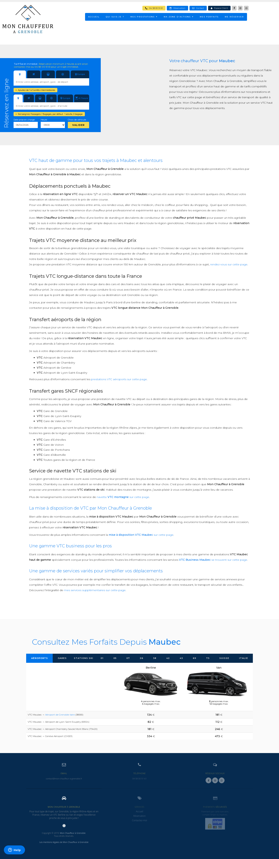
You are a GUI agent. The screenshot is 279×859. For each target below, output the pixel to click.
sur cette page (141, 535)
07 (128, 658)
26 (141, 658)
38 (154, 658)
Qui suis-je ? (115, 16)
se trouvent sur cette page (213, 559)
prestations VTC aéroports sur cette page (119, 379)
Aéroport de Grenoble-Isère (60, 714)
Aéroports (39, 658)
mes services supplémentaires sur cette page (95, 590)
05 (114, 658)
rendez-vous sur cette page (228, 264)
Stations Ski (83, 658)
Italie (243, 658)
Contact (198, 8)
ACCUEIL (94, 16)
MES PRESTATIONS (144, 16)
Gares (62, 658)
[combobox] (51, 82)
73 (207, 658)
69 (194, 658)
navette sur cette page (123, 497)
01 (102, 658)
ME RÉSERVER (234, 16)
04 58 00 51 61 (154, 8)
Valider (78, 125)
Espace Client (219, 8)
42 (168, 658)
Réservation (177, 8)
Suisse (224, 658)
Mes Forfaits (209, 16)
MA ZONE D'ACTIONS (179, 16)
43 (181, 658)
